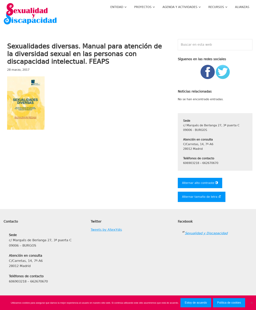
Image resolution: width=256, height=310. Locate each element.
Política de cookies (229, 302)
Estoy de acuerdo (196, 302)
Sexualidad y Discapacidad (30, 14)
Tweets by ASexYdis (106, 230)
